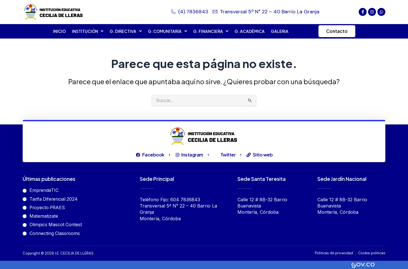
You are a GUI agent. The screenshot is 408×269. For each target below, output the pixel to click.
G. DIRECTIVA (125, 31)
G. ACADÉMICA (248, 31)
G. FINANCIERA (209, 31)
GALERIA (278, 31)
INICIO (58, 31)
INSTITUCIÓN (86, 31)
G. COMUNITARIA (166, 31)
